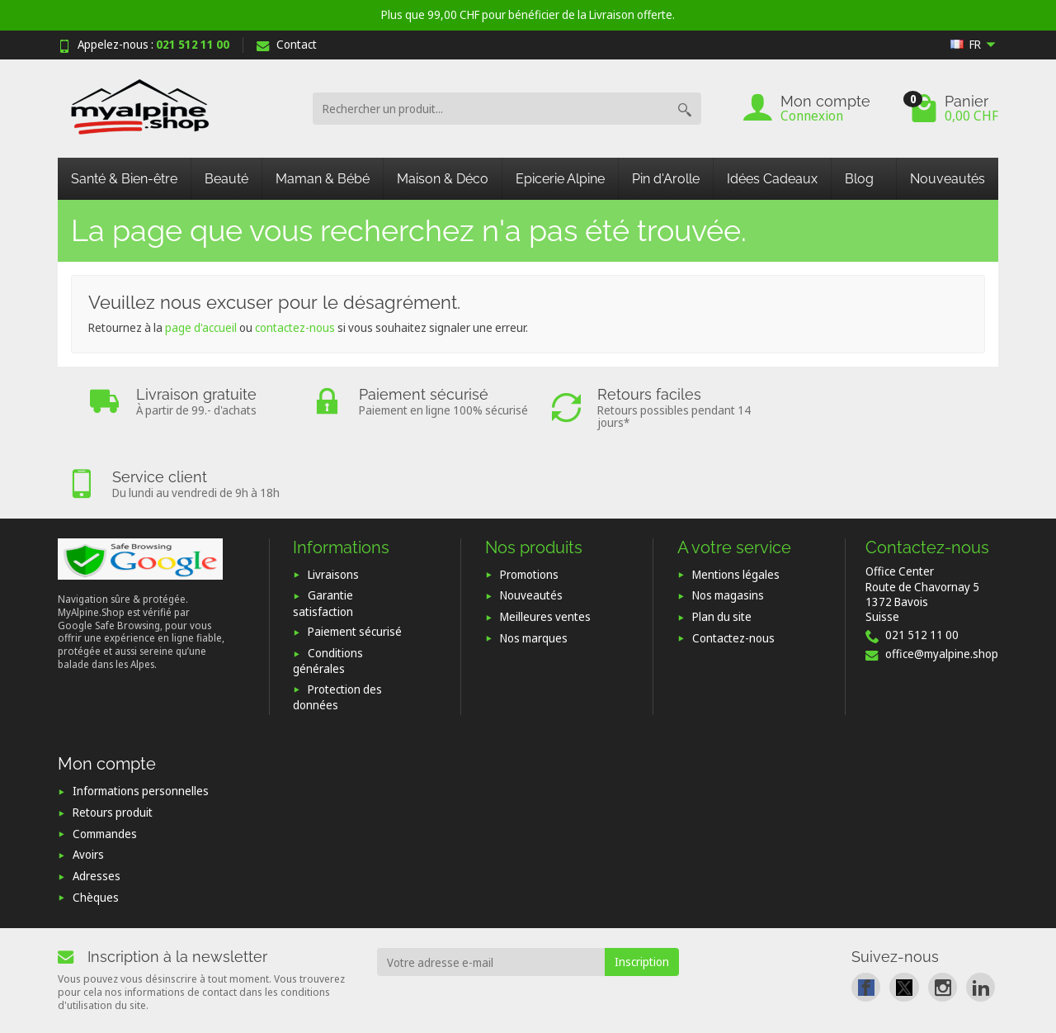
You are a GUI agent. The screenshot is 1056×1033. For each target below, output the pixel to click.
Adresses (96, 806)
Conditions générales (328, 591)
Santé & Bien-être (124, 179)
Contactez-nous (733, 568)
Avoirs (88, 786)
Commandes (105, 764)
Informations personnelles (141, 722)
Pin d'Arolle (666, 179)
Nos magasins (728, 526)
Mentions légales (736, 505)
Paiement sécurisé (355, 563)
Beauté (226, 179)
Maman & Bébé (323, 179)
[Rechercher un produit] (490, 108)
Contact (287, 44)
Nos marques (534, 568)
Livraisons (333, 505)
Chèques (96, 828)
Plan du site (722, 547)
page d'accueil (201, 327)
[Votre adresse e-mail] (491, 893)
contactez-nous (295, 327)
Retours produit (113, 743)
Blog (859, 179)
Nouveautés (947, 179)
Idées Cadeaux (772, 179)
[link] (865, 917)
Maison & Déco (442, 179)
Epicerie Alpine (560, 179)
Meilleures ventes (545, 547)
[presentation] (510, 939)
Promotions (529, 505)
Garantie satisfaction (323, 534)
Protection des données (337, 627)
